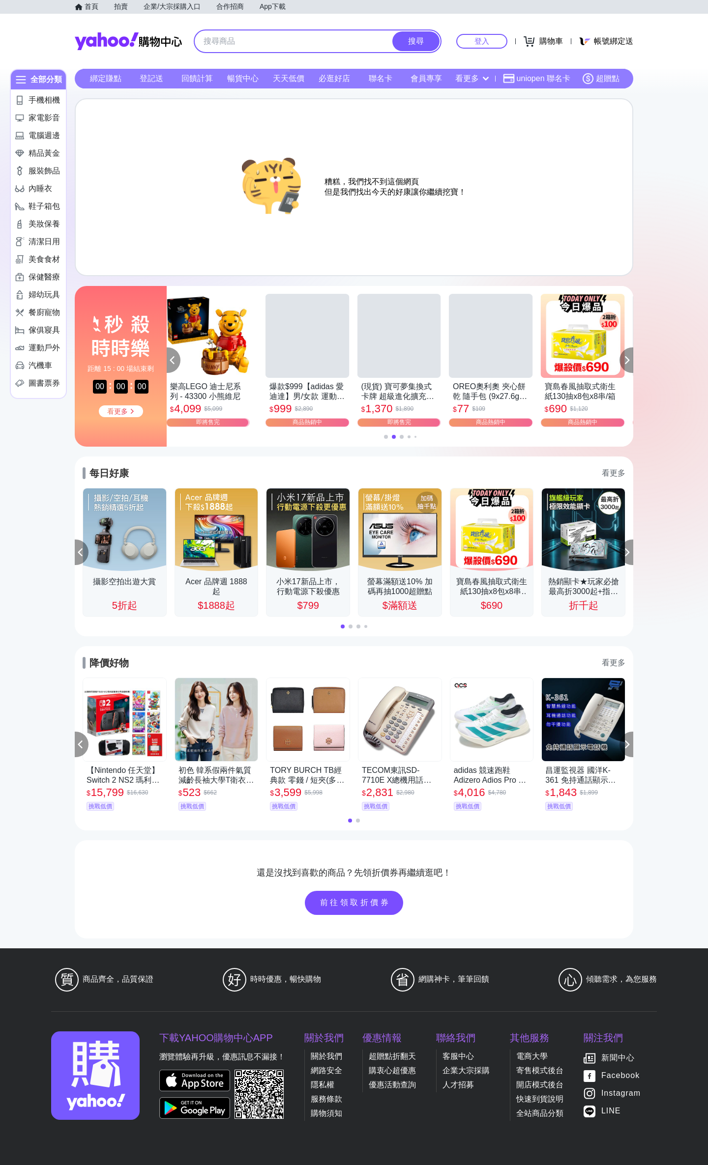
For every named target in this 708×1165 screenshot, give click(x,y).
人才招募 (458, 1084)
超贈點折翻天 (392, 1056)
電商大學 (532, 1056)
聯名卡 (380, 78)
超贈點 (601, 79)
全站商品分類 (539, 1113)
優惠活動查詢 (392, 1084)
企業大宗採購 (466, 1070)
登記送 (151, 78)
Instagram (621, 1093)
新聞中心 (618, 1057)
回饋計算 (197, 78)
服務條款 (326, 1099)
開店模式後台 (539, 1084)
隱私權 (322, 1084)
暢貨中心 (243, 78)
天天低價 (288, 78)
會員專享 (426, 78)
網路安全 (326, 1070)
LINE (611, 1111)
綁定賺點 (105, 78)
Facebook (620, 1075)
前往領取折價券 (355, 902)
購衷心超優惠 (392, 1070)
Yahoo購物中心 (128, 41)
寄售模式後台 (539, 1070)
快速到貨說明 (539, 1099)
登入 (481, 41)
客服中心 (458, 1056)
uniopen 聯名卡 (536, 79)
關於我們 (326, 1056)
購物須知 (326, 1113)
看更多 (472, 78)
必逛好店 (334, 78)
